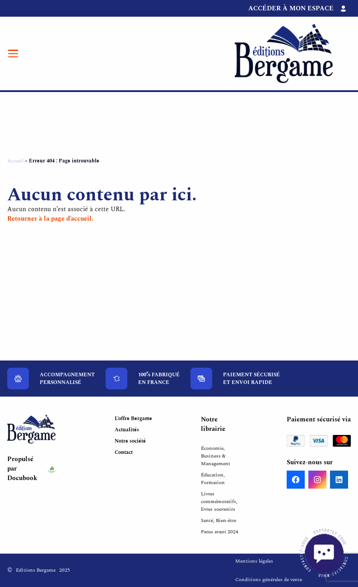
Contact (124, 452)
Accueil (15, 161)
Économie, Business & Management (215, 455)
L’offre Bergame (133, 418)
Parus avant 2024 (219, 532)
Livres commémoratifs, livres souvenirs (219, 501)
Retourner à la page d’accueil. (50, 218)
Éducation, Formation (213, 478)
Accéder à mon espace (291, 8)
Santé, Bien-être (218, 520)
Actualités (127, 430)
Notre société (130, 441)
